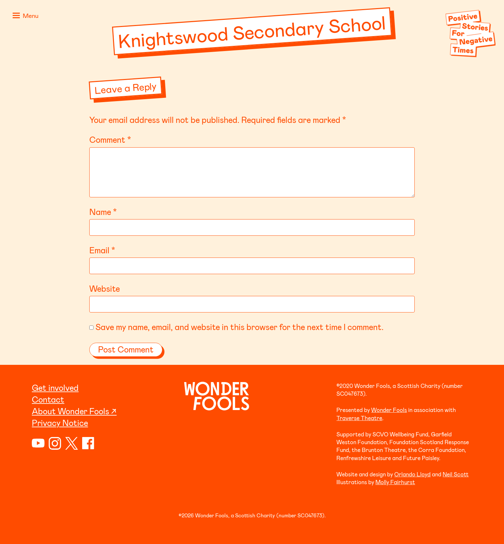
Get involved (55, 387)
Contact (48, 399)
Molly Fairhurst (395, 482)
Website (104, 288)
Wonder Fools (389, 409)
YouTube (38, 443)
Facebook (88, 443)
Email (102, 250)
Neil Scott (456, 474)
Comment (110, 139)
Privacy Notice (60, 423)
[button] (24, 16)
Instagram (55, 443)
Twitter (71, 443)
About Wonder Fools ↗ (74, 411)
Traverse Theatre (359, 418)
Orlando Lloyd (412, 474)
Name (103, 211)
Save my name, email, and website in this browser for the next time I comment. (239, 327)
